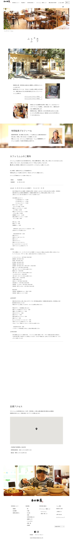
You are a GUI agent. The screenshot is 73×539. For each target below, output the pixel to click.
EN (67, 2)
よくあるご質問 (61, 2)
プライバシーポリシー (39, 534)
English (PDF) (57, 526)
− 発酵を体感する (15, 512)
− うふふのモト (29, 521)
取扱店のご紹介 (59, 508)
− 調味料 (28, 525)
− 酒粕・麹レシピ (43, 513)
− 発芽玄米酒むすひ (30, 516)
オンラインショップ (64, 7)
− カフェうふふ (43, 511)
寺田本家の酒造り (43, 506)
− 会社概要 (14, 510)
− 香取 (27, 514)
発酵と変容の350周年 (52, 2)
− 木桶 (27, 510)
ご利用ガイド (59, 511)
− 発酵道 (14, 508)
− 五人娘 (28, 512)
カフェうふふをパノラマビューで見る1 (30, 96)
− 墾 (27, 508)
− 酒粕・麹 (28, 523)
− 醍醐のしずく (29, 519)
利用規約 (31, 534)
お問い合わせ (59, 514)
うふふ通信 (58, 506)
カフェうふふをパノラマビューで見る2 (30, 98)
